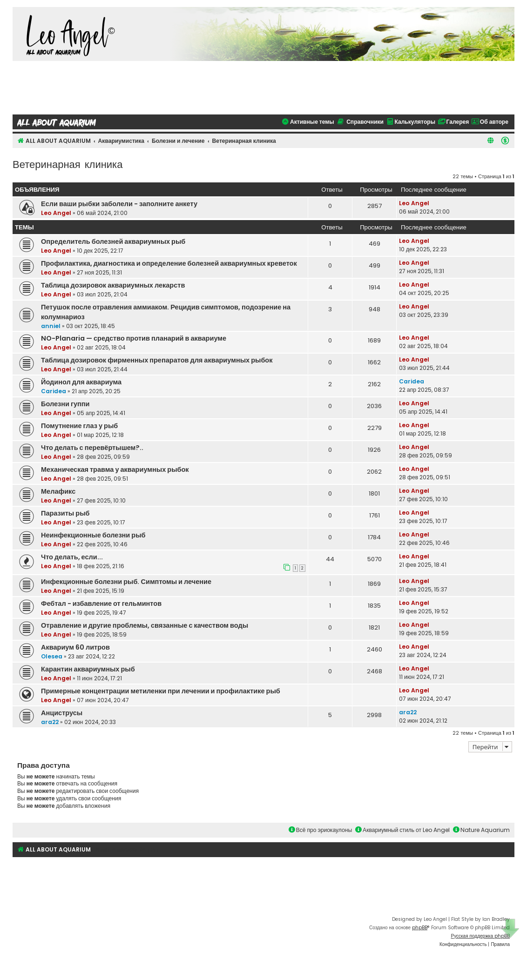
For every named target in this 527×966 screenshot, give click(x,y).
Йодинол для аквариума (81, 382)
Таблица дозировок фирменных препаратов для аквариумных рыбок (157, 360)
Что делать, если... (72, 557)
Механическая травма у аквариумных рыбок (115, 469)
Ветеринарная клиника (67, 163)
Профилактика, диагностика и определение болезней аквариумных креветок (169, 263)
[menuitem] (505, 140)
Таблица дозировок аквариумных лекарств (113, 285)
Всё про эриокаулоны (320, 830)
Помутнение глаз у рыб (79, 425)
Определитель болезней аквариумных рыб (113, 241)
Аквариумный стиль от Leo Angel (402, 830)
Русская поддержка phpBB (480, 935)
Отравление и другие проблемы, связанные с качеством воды (144, 625)
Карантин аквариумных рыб (88, 669)
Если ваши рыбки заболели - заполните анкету (119, 203)
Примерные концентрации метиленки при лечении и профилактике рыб (160, 691)
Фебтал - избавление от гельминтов (101, 603)
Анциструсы (61, 713)
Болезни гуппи (65, 404)
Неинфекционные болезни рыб (93, 535)
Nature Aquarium (481, 830)
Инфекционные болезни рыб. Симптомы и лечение (126, 581)
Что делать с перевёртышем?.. (92, 447)
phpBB (419, 927)
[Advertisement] (263, 86)
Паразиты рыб (65, 513)
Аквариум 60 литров (75, 647)
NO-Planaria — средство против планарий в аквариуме (133, 338)
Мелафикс (58, 491)
